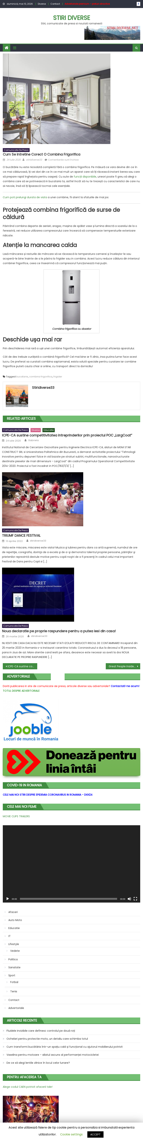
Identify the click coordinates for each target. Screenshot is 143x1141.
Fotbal (14, 982)
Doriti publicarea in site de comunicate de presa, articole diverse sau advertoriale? (56, 686)
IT (9, 936)
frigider (57, 376)
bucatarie (22, 376)
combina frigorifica (40, 376)
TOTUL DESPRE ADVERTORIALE (21, 691)
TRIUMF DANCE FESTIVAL (21, 535)
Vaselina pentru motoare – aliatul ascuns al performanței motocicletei (53, 1055)
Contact (55, 3)
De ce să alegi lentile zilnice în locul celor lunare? (38, 1063)
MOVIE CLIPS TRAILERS (16, 816)
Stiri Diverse (71, 18)
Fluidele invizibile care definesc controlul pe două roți (41, 1031)
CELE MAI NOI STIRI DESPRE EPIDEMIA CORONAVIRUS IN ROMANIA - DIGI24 (48, 795)
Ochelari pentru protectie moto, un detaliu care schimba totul (47, 1039)
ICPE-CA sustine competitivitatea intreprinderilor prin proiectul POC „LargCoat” (67, 435)
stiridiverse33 (34, 160)
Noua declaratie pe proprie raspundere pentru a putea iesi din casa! (59, 631)
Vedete (15, 951)
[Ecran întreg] (135, 899)
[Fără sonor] (129, 899)
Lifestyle (13, 944)
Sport (11, 975)
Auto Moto (15, 920)
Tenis (13, 991)
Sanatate (14, 967)
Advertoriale (16, 1008)
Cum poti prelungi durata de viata (25, 197)
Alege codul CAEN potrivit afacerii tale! (28, 1087)
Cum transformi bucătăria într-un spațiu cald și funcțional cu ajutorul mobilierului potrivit (65, 1047)
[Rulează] (7, 899)
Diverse (42, 3)
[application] (71, 864)
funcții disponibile (85, 176)
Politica (13, 959)
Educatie (49, 430)
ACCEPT (95, 1134)
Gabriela (33, 440)
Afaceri (13, 912)
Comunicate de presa (16, 150)
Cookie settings (71, 1134)
